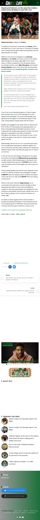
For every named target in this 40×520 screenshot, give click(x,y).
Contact (25, 511)
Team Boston (31, 513)
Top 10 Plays (32, 511)
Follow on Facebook (15, 496)
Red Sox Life (8, 513)
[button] (10, 266)
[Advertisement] (20, 239)
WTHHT (20, 511)
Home (15, 511)
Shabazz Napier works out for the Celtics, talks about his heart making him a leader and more (24, 438)
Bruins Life (24, 513)
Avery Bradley (11, 116)
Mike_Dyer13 (20, 214)
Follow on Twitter (14, 490)
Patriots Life (16, 513)
